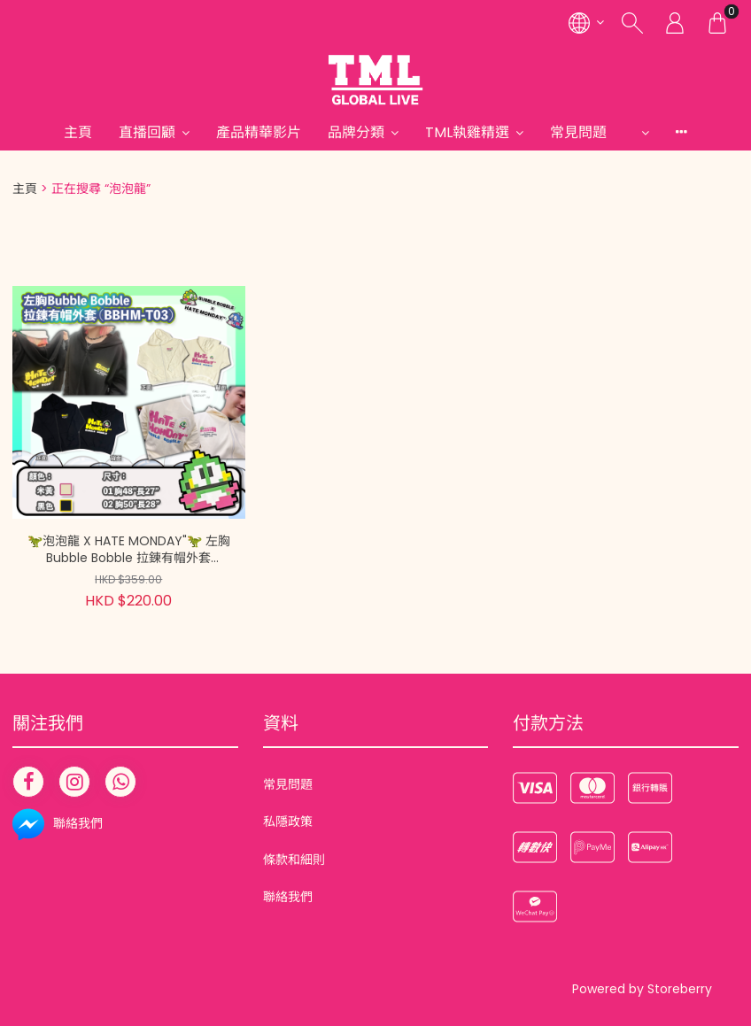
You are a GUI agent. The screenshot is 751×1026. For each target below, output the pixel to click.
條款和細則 (294, 859)
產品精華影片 (258, 132)
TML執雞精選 (467, 132)
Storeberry (679, 989)
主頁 (78, 132)
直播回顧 (147, 132)
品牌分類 (356, 132)
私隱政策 (288, 821)
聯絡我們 (288, 897)
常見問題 (592, 132)
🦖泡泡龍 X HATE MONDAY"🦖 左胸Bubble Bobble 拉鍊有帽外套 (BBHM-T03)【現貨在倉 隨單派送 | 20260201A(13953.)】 (128, 550)
